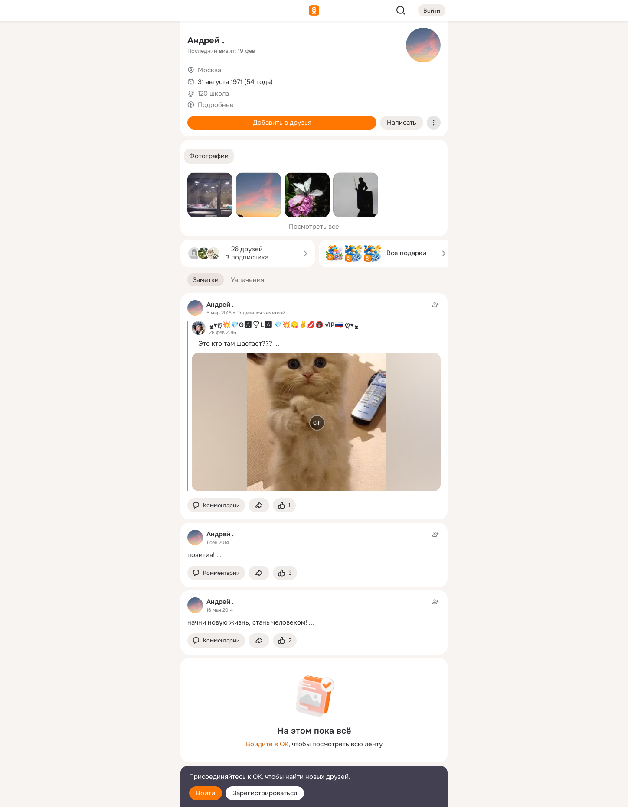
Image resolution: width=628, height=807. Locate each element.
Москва (209, 70)
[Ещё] (116, 740)
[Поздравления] (116, 118)
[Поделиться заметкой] (259, 505)
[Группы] (154, 42)
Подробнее (216, 104)
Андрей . (206, 40)
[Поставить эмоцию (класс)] (284, 505)
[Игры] (154, 118)
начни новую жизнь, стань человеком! (247, 622)
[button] (209, 156)
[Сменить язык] (116, 758)
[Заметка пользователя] (314, 544)
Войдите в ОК (267, 744)
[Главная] (78, 42)
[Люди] (116, 80)
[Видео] (154, 80)
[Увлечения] (116, 42)
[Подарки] (78, 118)
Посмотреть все (314, 226)
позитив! (201, 555)
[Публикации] (78, 80)
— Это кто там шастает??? (232, 343)
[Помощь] (78, 156)
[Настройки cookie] (116, 795)
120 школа (213, 93)
